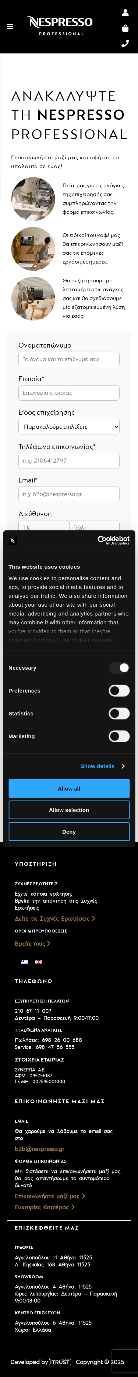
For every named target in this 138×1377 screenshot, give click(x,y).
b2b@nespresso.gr (39, 1149)
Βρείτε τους (33, 944)
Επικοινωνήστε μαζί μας (50, 1196)
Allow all (69, 788)
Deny (69, 831)
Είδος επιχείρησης (46, 412)
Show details (98, 766)
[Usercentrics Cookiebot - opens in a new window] (98, 540)
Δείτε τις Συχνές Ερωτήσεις (55, 919)
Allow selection (69, 810)
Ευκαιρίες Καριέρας (45, 1207)
